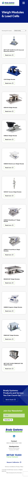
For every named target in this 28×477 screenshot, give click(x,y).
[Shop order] (20, 30)
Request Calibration (13, 462)
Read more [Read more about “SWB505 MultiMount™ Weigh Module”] (8, 225)
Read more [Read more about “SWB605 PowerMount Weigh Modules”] (8, 255)
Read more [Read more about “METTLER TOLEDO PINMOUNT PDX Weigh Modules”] (8, 368)
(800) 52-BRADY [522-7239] (14, 443)
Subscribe (7, 419)
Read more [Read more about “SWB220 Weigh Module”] (8, 139)
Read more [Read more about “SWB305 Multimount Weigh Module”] (8, 167)
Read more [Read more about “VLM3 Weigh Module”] (8, 83)
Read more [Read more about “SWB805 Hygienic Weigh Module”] (8, 311)
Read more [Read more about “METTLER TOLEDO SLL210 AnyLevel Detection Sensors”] (8, 55)
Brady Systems (8, 3)
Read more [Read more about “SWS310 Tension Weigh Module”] (8, 195)
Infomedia (19, 472)
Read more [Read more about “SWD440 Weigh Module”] (8, 111)
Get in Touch (10, 399)
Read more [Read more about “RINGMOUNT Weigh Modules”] (8, 283)
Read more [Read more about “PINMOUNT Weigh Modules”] (8, 339)
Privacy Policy (19, 466)
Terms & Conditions (10, 466)
